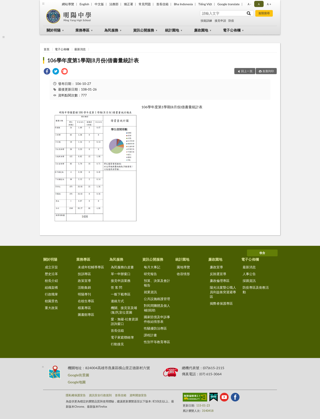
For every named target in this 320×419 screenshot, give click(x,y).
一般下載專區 (120, 294)
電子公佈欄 (231, 30)
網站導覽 (68, 4)
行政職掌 (51, 294)
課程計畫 (150, 335)
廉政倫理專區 (220, 281)
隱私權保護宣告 (76, 395)
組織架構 (51, 287)
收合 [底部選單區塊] (262, 253)
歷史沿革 (51, 274)
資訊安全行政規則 (100, 395)
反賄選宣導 (218, 274)
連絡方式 (117, 301)
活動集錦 (84, 287)
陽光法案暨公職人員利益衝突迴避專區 (223, 292)
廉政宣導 (216, 267)
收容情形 (183, 274)
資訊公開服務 (143, 30)
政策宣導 (84, 281)
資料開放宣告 (138, 395)
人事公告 (249, 274)
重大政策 (51, 308)
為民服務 (111, 30)
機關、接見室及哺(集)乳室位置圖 (124, 310)
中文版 (99, 4)
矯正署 (128, 4)
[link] (47, 72)
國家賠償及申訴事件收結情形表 (157, 319)
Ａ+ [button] (268, 4)
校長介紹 (51, 281)
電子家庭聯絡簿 (122, 337)
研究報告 (150, 274)
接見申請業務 (120, 281)
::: (43, 3)
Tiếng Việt (205, 4)
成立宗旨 (51, 267)
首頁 (46, 49)
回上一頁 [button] (246, 71)
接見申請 (220, 20)
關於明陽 (54, 30)
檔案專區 (84, 308)
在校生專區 (86, 301)
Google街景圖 (78, 375)
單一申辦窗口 (120, 274)
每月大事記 (152, 267)
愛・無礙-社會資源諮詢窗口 (124, 321)
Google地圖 (77, 382)
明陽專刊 (84, 294)
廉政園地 (201, 30)
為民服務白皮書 (122, 267)
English (84, 4)
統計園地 (172, 30)
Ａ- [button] (249, 4)
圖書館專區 (86, 314)
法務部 (113, 4)
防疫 (231, 20)
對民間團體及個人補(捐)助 (157, 308)
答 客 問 (116, 287)
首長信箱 (162, 4)
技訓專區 (84, 274)
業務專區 (82, 30)
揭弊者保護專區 (221, 303)
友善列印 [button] (268, 71)
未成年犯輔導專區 (91, 267)
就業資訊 (150, 292)
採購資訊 (249, 281)
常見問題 (145, 4)
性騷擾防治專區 (155, 328)
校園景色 (51, 301)
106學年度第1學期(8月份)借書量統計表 (93, 60)
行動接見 (117, 344)
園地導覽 (183, 267)
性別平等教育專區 (157, 342)
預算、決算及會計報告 (157, 283)
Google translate (228, 4)
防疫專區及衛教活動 (256, 289)
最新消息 (80, 49)
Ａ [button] (258, 4)
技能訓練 (206, 20)
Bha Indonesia (183, 4)
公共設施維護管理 (157, 299)
